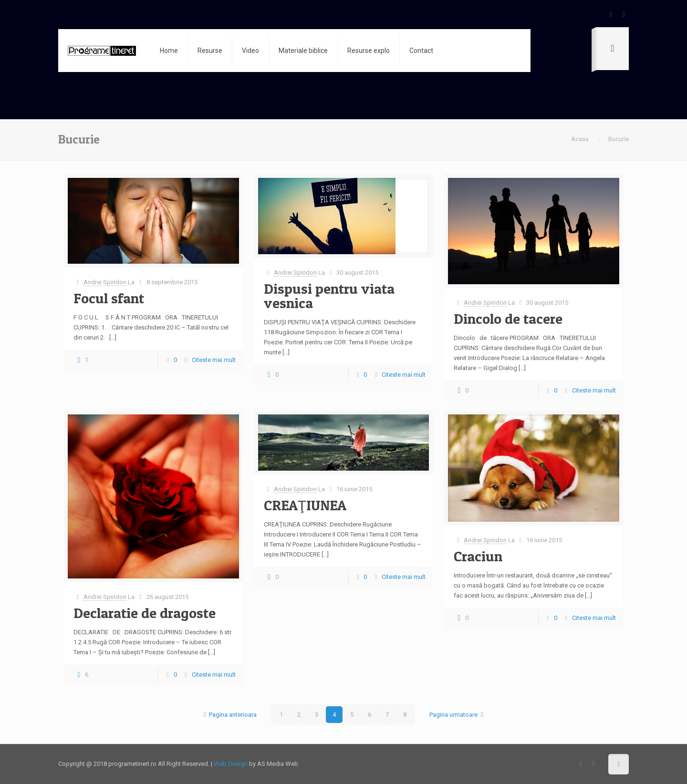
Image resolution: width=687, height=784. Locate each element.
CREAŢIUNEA (305, 505)
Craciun (478, 556)
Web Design (231, 763)
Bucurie (618, 139)
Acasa (580, 139)
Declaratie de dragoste (144, 612)
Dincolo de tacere (508, 318)
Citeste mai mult (214, 359)
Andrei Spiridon (104, 282)
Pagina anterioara (228, 714)
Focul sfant (108, 298)
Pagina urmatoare (457, 714)
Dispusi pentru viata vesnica (329, 295)
